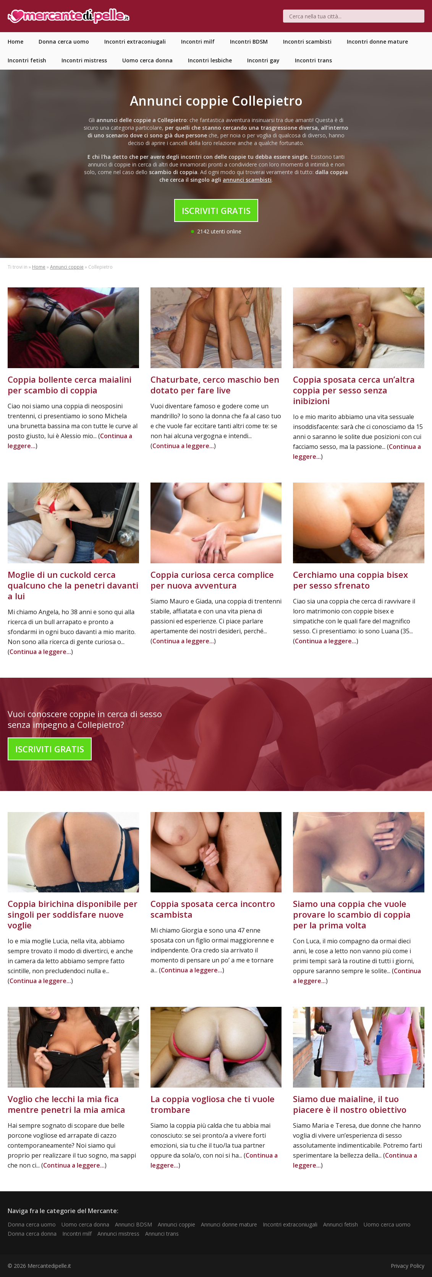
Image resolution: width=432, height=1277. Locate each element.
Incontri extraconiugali (290, 1224)
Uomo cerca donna (85, 1224)
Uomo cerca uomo (387, 1224)
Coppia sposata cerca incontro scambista (212, 909)
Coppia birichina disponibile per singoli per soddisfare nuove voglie (73, 914)
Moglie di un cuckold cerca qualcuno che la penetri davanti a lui (73, 585)
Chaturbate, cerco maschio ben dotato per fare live (214, 384)
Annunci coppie (67, 267)
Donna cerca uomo (32, 1224)
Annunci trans (162, 1233)
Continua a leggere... (183, 446)
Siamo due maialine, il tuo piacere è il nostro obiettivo (349, 1104)
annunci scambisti (247, 179)
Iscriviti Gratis (216, 210)
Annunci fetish (340, 1224)
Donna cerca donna (32, 1233)
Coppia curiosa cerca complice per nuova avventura (212, 580)
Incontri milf (77, 1233)
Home (38, 267)
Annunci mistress (118, 1233)
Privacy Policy (407, 1265)
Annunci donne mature (229, 1224)
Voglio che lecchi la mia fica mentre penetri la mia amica (66, 1104)
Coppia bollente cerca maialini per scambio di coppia (69, 384)
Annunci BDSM (133, 1224)
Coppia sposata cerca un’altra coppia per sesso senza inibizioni (354, 389)
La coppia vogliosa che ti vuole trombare (212, 1104)
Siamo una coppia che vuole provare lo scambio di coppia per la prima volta (352, 914)
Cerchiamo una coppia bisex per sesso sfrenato (350, 580)
